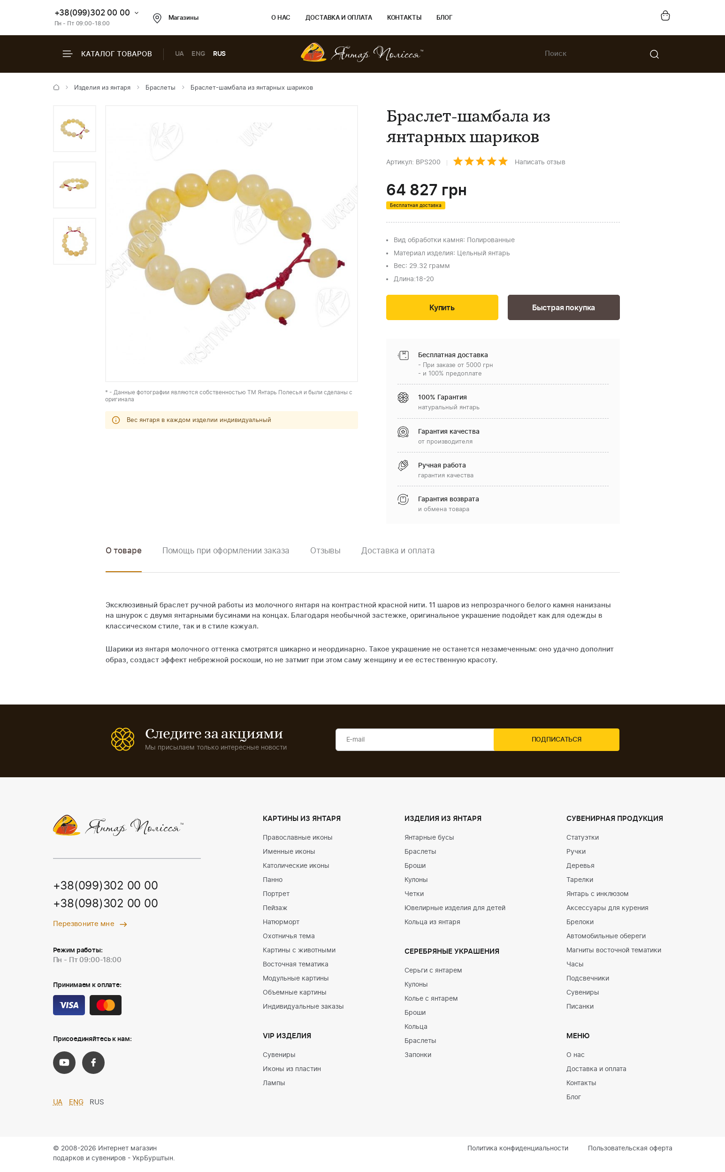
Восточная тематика (295, 966)
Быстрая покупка (563, 309)
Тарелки (579, 881)
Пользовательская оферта (630, 1150)
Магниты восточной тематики (613, 952)
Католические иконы (296, 867)
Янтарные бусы (429, 839)
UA (179, 54)
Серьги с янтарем (433, 972)
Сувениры (279, 1056)
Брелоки (580, 923)
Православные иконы (298, 839)
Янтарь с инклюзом (597, 895)
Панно (272, 881)
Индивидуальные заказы (303, 1008)
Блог (444, 18)
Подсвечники (587, 980)
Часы (575, 966)
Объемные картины (295, 994)
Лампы (274, 1084)
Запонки (417, 1056)
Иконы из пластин (292, 1070)
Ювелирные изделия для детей (454, 909)
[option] (74, 128)
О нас (280, 18)
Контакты (404, 18)
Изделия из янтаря (102, 88)
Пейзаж (275, 909)
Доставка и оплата (338, 18)
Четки (414, 895)
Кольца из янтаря (432, 923)
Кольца (415, 1028)
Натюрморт (281, 923)
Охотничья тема (289, 938)
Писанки (580, 1008)
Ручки (576, 853)
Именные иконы (289, 853)
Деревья (580, 867)
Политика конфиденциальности (517, 1150)
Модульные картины (296, 980)
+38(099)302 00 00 (92, 13)
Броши (415, 867)
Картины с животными (299, 952)
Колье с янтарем (431, 1000)
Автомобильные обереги (606, 938)
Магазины (175, 18)
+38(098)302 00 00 (105, 906)
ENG (198, 54)
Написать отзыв (540, 162)
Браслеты (160, 88)
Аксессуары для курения (607, 909)
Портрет (276, 895)
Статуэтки (582, 839)
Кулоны (416, 881)
